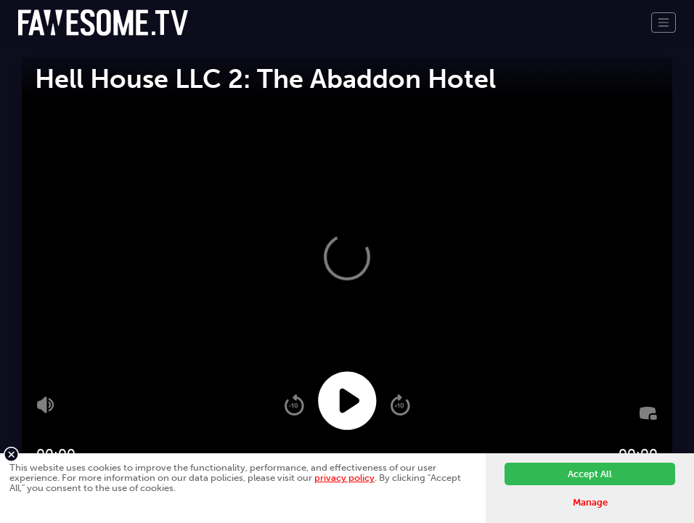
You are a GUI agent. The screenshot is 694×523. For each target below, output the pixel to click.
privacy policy (344, 477)
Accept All (590, 474)
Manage (590, 502)
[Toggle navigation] (663, 22)
